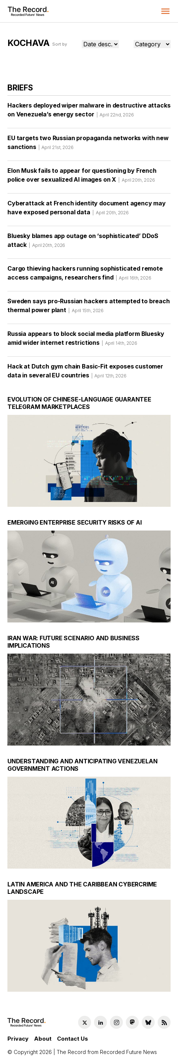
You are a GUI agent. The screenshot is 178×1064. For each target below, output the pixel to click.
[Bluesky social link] (148, 1022)
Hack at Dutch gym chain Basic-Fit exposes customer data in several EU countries (85, 373)
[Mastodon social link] (132, 1022)
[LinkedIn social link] (100, 1022)
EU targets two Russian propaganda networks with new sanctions (88, 145)
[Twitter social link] (84, 1022)
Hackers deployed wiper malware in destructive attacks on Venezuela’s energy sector (89, 112)
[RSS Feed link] (164, 1022)
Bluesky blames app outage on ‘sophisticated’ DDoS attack (82, 243)
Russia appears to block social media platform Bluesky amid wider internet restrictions (85, 340)
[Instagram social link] (116, 1022)
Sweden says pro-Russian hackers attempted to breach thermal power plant (88, 308)
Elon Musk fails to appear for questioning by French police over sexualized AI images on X (82, 177)
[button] (165, 11)
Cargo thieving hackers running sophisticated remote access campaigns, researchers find (85, 275)
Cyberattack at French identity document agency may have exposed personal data (86, 210)
